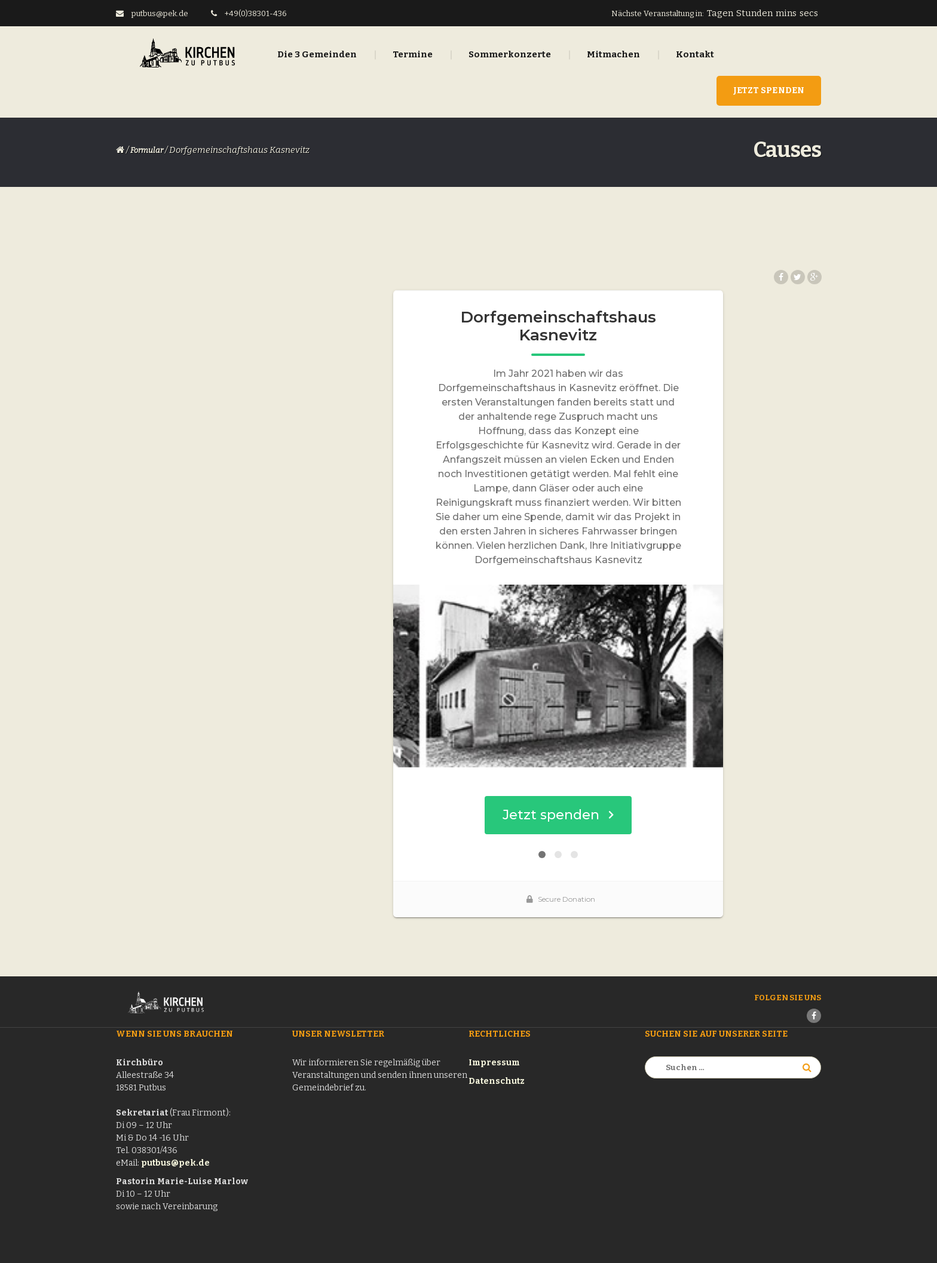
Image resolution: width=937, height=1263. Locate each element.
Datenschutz (496, 1081)
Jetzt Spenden (768, 90)
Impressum (494, 1063)
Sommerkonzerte (509, 54)
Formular (146, 150)
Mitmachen (613, 54)
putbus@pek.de (175, 1163)
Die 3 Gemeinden (317, 54)
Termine (413, 54)
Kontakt (695, 54)
